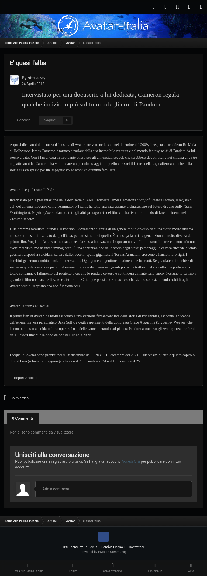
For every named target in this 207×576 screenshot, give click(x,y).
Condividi (23, 120)
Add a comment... (56, 489)
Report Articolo (25, 378)
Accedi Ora (131, 461)
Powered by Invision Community (104, 552)
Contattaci (136, 547)
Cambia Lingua (113, 547)
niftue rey (37, 78)
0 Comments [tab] (23, 418)
